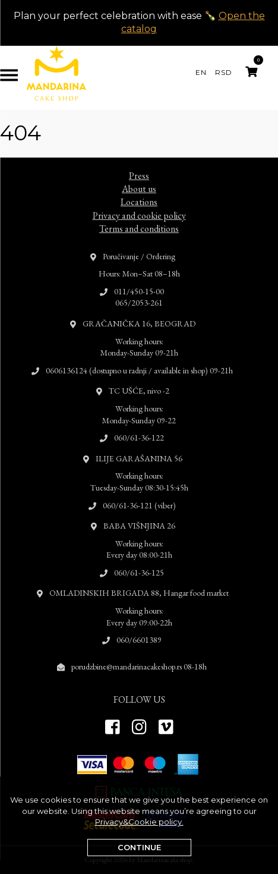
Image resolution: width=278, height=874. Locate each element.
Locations (139, 190)
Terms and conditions (139, 216)
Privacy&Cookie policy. (139, 821)
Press (139, 164)
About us (139, 177)
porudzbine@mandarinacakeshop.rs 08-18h (139, 654)
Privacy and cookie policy (139, 203)
